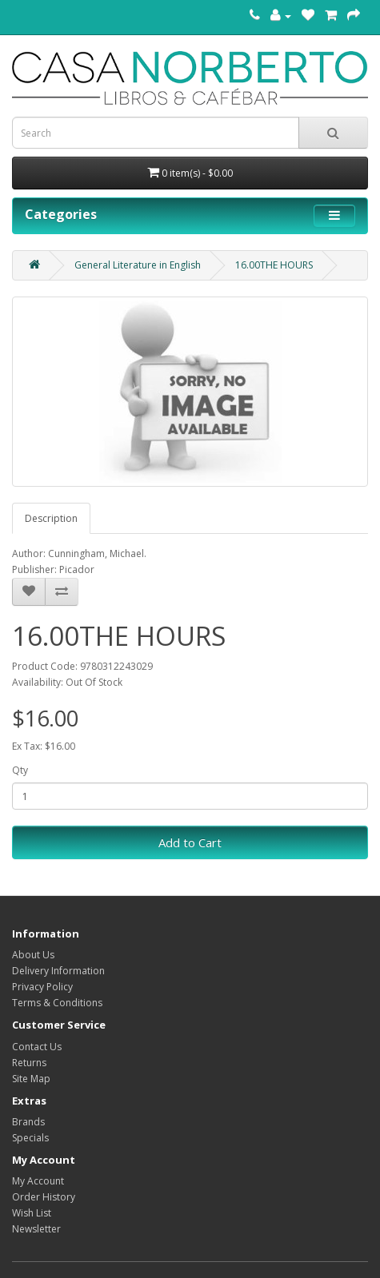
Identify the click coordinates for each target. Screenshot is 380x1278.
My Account (38, 1181)
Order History (43, 1197)
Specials (30, 1138)
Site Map (31, 1078)
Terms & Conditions (57, 1002)
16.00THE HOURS (274, 265)
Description (51, 518)
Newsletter (36, 1229)
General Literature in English (137, 265)
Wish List (31, 1213)
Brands (28, 1122)
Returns (29, 1062)
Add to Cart (190, 842)
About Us (33, 954)
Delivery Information (58, 970)
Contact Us (37, 1046)
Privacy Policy (42, 986)
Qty (20, 770)
